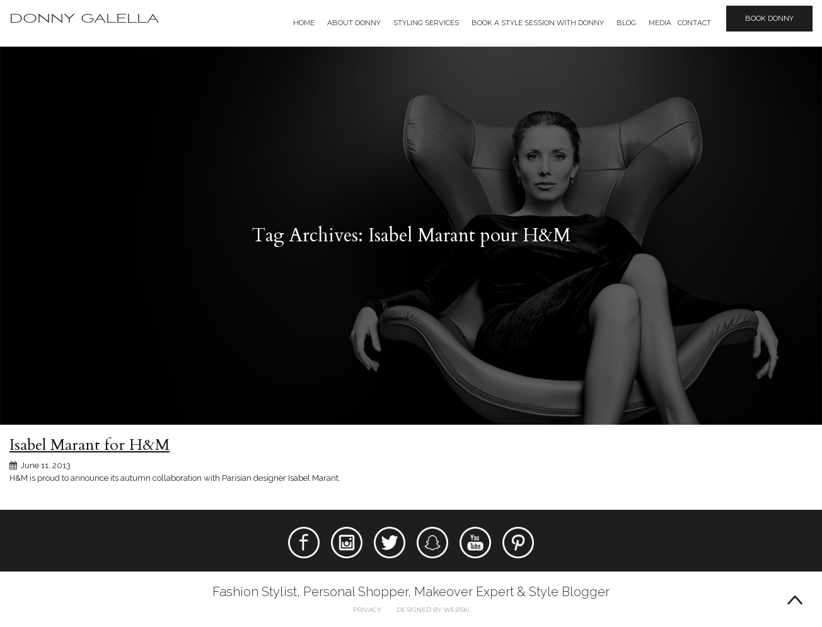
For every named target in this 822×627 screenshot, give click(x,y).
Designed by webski (433, 610)
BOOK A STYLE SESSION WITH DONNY (538, 22)
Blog (626, 22)
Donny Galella (84, 18)
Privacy (367, 610)
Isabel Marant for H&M (89, 445)
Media (660, 22)
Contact (694, 22)
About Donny (354, 22)
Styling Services (426, 22)
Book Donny (769, 18)
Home (304, 22)
